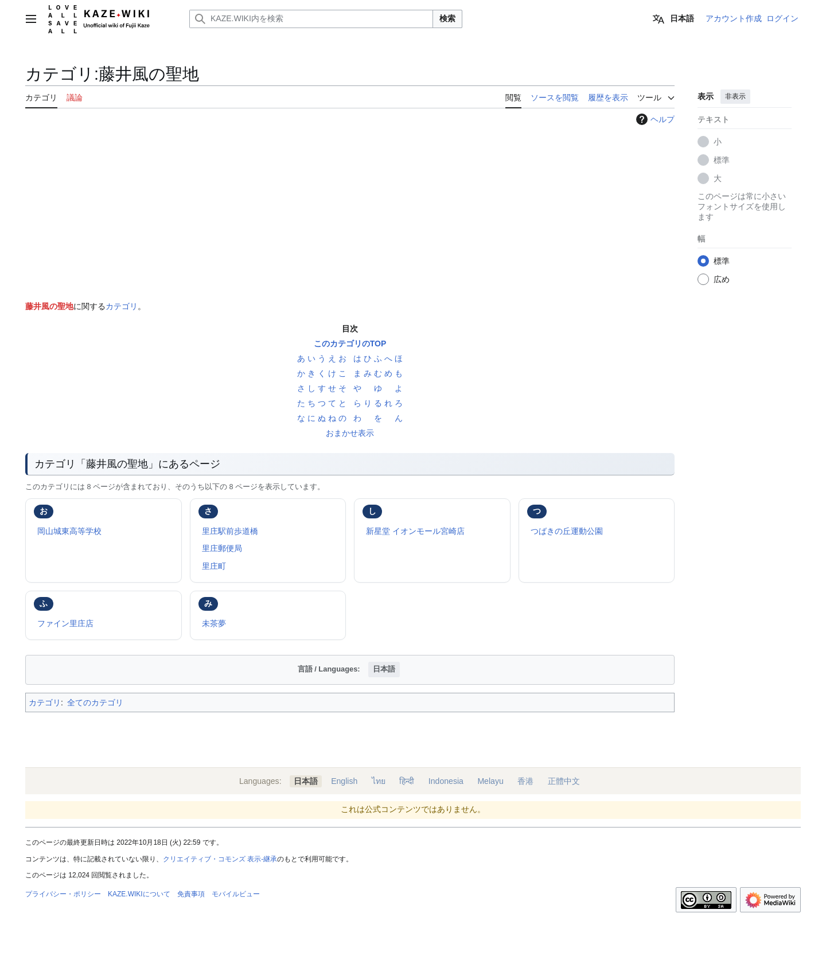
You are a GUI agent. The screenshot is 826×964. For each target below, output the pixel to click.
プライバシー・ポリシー (63, 894)
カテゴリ (122, 306)
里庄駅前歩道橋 (230, 531)
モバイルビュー (236, 894)
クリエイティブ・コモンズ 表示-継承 (220, 859)
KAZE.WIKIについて (139, 894)
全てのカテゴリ (95, 702)
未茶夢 (214, 623)
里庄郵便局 (222, 548)
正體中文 (564, 781)
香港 (525, 781)
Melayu (490, 781)
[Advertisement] (350, 210)
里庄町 (214, 566)
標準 (722, 160)
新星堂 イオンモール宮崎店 (415, 531)
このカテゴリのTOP (350, 343)
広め (722, 279)
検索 (447, 18)
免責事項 (191, 894)
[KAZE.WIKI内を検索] (311, 19)
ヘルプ (654, 119)
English (344, 781)
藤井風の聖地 (49, 306)
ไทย (378, 781)
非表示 (735, 96)
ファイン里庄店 (65, 623)
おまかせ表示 (350, 433)
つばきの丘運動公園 (567, 531)
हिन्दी (406, 781)
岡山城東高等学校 (69, 531)
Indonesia (445, 781)
